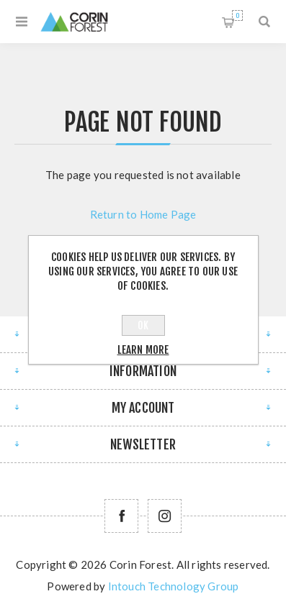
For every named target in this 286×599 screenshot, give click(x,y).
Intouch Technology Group (173, 586)
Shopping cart (237, 15)
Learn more (143, 350)
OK (143, 325)
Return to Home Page (143, 214)
